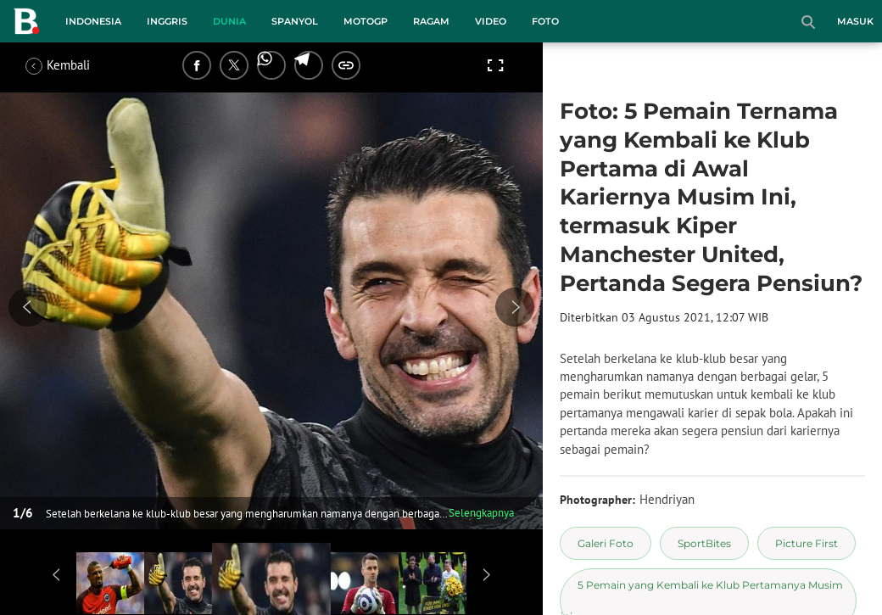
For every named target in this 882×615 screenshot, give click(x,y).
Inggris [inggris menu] (167, 21)
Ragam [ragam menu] (431, 21)
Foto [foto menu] (545, 21)
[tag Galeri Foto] (605, 543)
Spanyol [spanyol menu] (294, 21)
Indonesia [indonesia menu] (93, 21)
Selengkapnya (481, 513)
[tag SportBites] (704, 543)
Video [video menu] (490, 21)
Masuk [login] (855, 21)
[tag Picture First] (806, 543)
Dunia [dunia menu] (229, 21)
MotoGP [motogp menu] (365, 21)
